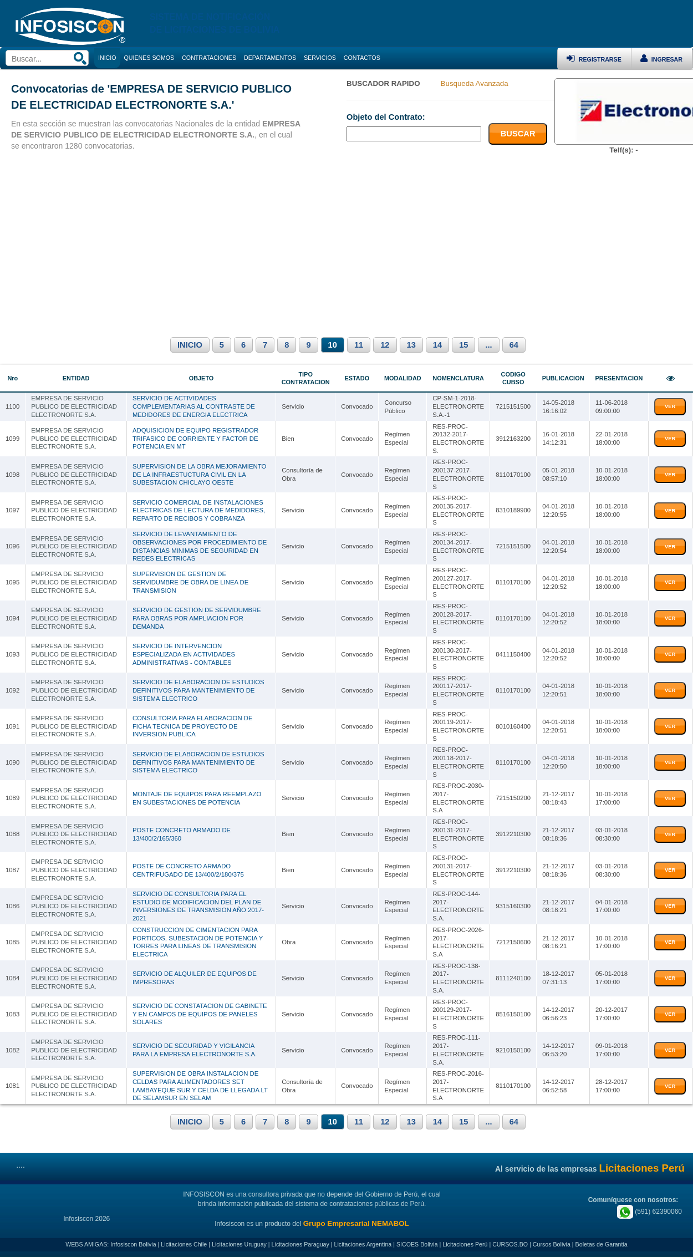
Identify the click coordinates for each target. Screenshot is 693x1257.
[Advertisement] (346, 244)
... (488, 344)
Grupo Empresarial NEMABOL (356, 1223)
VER (670, 406)
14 (437, 344)
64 (513, 344)
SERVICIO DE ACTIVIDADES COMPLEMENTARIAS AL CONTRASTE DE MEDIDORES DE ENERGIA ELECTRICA (194, 406)
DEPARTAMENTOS (270, 57)
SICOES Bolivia (417, 1244)
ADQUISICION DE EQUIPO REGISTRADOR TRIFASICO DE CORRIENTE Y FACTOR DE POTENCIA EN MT (195, 438)
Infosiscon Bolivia (133, 1244)
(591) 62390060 (649, 1211)
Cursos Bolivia (551, 1244)
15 (463, 344)
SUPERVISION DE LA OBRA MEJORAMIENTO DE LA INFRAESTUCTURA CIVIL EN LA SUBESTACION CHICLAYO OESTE (199, 474)
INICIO (189, 344)
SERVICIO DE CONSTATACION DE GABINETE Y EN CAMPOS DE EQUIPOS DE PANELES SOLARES (200, 1013)
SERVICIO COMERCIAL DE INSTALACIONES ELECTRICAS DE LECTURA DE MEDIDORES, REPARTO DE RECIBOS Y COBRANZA (199, 510)
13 (411, 344)
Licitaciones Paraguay (300, 1244)
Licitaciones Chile (184, 1244)
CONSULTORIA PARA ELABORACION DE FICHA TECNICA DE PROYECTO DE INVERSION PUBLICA (193, 726)
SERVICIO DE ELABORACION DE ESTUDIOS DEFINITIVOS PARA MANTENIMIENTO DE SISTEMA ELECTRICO (198, 690)
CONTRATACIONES (209, 57)
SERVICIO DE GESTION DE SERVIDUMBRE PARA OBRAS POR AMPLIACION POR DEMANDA (197, 618)
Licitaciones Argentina (363, 1244)
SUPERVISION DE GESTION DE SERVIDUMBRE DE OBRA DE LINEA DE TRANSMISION (190, 582)
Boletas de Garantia (601, 1244)
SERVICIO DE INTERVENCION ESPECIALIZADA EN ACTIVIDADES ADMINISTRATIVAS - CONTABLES (184, 654)
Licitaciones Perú (464, 1244)
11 (358, 344)
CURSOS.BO (510, 1244)
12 (384, 344)
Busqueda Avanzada (474, 83)
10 (332, 344)
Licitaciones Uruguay (239, 1244)
